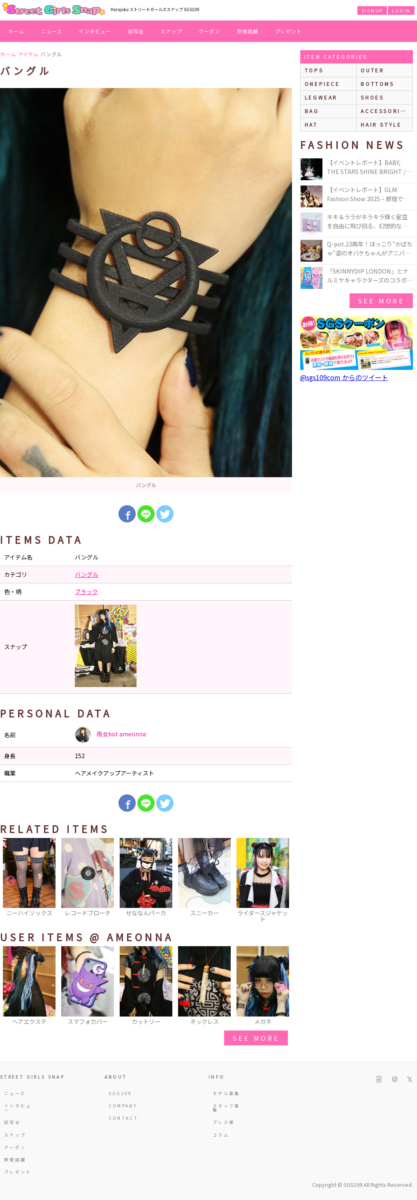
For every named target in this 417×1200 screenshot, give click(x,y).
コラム (221, 1135)
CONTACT (124, 1118)
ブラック (86, 591)
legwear (321, 97)
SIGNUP (372, 10)
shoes (372, 97)
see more (255, 1038)
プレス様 (223, 1122)
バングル (86, 574)
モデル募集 (226, 1093)
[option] (146, 290)
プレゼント (288, 31)
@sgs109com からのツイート (344, 377)
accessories (385, 110)
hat (311, 124)
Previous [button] (10, 881)
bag (312, 110)
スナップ (171, 31)
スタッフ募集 (226, 1108)
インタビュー (95, 31)
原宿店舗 (248, 31)
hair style (381, 124)
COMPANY (123, 1106)
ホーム (16, 31)
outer (372, 70)
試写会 (136, 31)
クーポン (209, 31)
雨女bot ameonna (110, 734)
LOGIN (401, 10)
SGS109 (120, 1093)
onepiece (322, 83)
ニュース (52, 31)
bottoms (377, 83)
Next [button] (282, 881)
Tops (314, 70)
